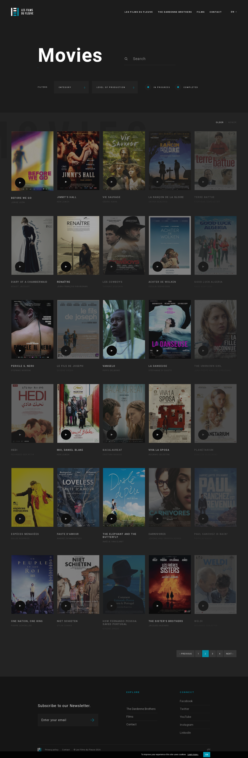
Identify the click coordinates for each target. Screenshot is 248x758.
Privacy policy (51, 749)
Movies (70, 56)
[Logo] (22, 12)
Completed (186, 87)
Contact (66, 749)
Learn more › (193, 755)
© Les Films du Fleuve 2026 (87, 749)
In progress (157, 87)
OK (206, 754)
